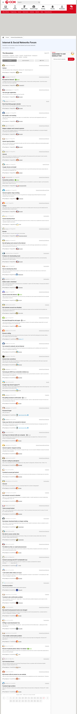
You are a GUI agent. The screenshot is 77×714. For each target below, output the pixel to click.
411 (41, 701)
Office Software (5, 12)
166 (20, 698)
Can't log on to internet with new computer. (13, 435)
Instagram (34, 55)
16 (10, 698)
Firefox (16, 55)
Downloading (5, 55)
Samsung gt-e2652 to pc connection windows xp (15, 372)
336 (41, 698)
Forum (71, 7)
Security (53, 7)
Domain (4, 231)
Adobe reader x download (9, 281)
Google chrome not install (9, 167)
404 (38, 701)
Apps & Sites (24, 7)
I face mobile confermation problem (12, 636)
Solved (42, 60)
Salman (4, 68)
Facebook (12, 55)
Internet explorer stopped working (11, 448)
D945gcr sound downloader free (11, 623)
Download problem (7, 585)
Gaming (43, 7)
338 (11, 701)
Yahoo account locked (8, 508)
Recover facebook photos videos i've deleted (14, 648)
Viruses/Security (48, 12)
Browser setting (6, 333)
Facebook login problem (8, 686)
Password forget (6, 410)
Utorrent (4, 484)
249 (23, 698)
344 (23, 701)
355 (26, 701)
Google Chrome (27, 55)
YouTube (25, 57)
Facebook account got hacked (10, 472)
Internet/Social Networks (16, 37)
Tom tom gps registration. (9, 92)
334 (35, 698)
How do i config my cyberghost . (11, 461)
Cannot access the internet (9, 294)
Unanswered (26, 60)
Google (21, 55)
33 (13, 698)
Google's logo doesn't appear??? (11, 385)
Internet (19, 12)
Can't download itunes (8, 661)
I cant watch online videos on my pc (12, 572)
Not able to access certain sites (10, 534)
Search (46, 53)
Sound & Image (34, 7)
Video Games (25, 12)
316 (29, 698)
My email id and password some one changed (14, 610)
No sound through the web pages (11, 320)
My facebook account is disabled (11, 495)
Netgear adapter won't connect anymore (13, 128)
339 (14, 701)
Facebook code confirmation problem (12, 597)
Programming (13, 12)
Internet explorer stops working (10, 193)
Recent (10, 60)
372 (29, 701)
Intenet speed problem (8, 141)
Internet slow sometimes (9, 359)
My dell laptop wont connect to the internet (13, 243)
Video (42, 12)
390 (32, 701)
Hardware (32, 12)
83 (16, 698)
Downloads (62, 7)
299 (26, 698)
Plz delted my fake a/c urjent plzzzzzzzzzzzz (14, 547)
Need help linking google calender (11, 104)
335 (38, 698)
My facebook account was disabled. (12, 307)
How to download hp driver (9, 269)
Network (37, 12)
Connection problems (8, 180)
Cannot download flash (8, 218)
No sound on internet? (8, 79)
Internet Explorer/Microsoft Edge (10, 57)
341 (20, 701)
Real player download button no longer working (15, 521)
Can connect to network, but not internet (13, 346)
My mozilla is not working (9, 115)
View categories (5, 47)
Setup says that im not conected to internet (14, 422)
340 (17, 701)
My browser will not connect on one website (14, 674)
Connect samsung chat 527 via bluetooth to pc (14, 560)
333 (32, 698)
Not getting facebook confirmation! (11, 397)
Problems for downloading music (11, 256)
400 (35, 701)
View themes (12, 47)
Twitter (20, 57)
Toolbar (4, 205)
